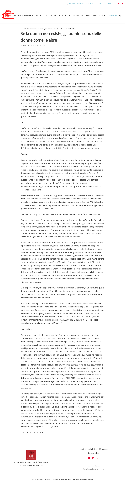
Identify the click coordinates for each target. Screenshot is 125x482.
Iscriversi (113, 15)
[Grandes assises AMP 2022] (8, 14)
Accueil (23, 29)
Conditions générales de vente (93, 469)
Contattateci (93, 453)
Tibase (90, 479)
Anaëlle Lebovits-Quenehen (33, 45)
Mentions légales (94, 466)
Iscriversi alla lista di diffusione (94, 449)
